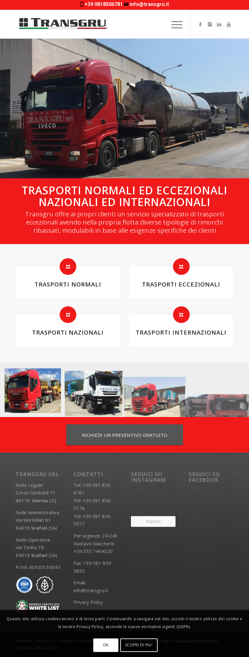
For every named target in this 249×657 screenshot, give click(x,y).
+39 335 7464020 (93, 551)
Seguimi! (153, 521)
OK (106, 645)
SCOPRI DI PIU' (139, 645)
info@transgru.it (149, 4)
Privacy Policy (88, 602)
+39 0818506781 (103, 4)
